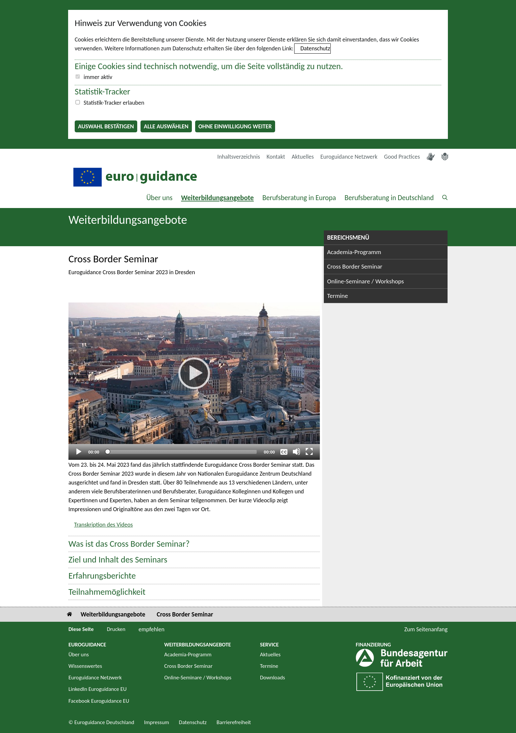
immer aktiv (98, 77)
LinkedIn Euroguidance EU (97, 689)
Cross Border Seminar (354, 266)
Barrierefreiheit (234, 722)
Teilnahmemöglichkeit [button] (106, 592)
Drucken (116, 629)
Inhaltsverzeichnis (238, 156)
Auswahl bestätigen (106, 126)
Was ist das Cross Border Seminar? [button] (129, 544)
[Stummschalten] (296, 451)
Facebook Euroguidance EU (98, 700)
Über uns (159, 197)
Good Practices (402, 156)
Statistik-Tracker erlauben (114, 102)
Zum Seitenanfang (426, 629)
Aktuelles (303, 156)
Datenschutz (315, 48)
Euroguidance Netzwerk (349, 156)
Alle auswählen (166, 126)
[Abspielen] (194, 373)
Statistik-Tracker (102, 91)
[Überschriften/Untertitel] (284, 451)
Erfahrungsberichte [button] (102, 576)
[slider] (181, 452)
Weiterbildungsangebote (217, 197)
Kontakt (276, 156)
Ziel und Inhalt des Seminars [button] (117, 560)
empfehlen (152, 629)
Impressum (156, 722)
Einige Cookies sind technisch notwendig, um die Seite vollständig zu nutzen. (209, 66)
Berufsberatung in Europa (299, 197)
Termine (337, 296)
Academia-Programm (354, 252)
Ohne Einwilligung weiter (235, 126)
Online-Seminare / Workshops (365, 281)
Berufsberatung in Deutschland (389, 197)
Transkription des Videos (103, 524)
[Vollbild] (309, 451)
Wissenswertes (85, 666)
